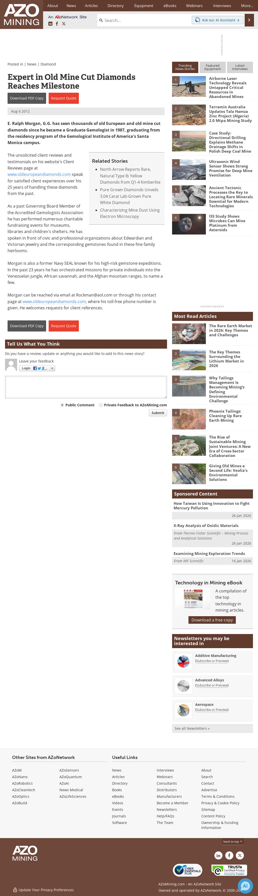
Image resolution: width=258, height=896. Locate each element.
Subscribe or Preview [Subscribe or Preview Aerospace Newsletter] (212, 709)
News (32, 64)
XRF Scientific (193, 560)
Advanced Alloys (209, 680)
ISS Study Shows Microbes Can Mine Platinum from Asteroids (227, 223)
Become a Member (172, 802)
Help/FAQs (165, 815)
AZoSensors (69, 770)
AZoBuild (19, 802)
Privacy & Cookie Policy (220, 802)
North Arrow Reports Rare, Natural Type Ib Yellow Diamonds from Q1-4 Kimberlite (130, 176)
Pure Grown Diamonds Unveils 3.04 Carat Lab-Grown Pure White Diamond (129, 196)
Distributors (167, 789)
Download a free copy (212, 620)
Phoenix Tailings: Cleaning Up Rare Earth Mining (225, 415)
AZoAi (64, 783)
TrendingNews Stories (185, 67)
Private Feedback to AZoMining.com (135, 405)
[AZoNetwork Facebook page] (57, 24)
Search (207, 776)
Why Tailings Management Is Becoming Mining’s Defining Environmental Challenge (226, 389)
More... (247, 5)
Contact (207, 783)
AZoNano (19, 776)
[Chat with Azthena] (245, 885)
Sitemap (208, 809)
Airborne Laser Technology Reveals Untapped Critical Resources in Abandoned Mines (227, 87)
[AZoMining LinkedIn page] (50, 24)
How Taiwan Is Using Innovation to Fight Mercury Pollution (212, 505)
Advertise (209, 789)
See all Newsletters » (192, 728)
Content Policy (213, 815)
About (206, 770)
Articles (118, 776)
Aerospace (204, 704)
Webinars (165, 776)
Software (119, 822)
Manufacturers (169, 796)
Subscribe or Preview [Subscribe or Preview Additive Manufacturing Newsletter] (212, 660)
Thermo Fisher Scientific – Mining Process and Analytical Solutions (211, 535)
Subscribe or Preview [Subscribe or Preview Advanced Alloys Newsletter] (212, 685)
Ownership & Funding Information (219, 825)
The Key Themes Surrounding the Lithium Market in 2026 (226, 358)
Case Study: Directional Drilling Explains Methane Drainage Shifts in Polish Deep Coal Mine (230, 142)
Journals (119, 815)
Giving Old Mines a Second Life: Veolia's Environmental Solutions (228, 472)
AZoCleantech (23, 789)
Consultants (167, 783)
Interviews (165, 770)
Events (117, 809)
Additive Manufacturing (215, 655)
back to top (233, 841)
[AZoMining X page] (64, 24)
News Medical (71, 789)
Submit (158, 412)
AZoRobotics (22, 783)
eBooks (118, 796)
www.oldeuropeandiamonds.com (39, 174)
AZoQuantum (70, 776)
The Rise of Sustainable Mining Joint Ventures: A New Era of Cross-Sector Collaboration (230, 446)
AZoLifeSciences (72, 796)
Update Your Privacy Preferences (43, 889)
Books (117, 789)
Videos (117, 802)
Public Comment (80, 405)
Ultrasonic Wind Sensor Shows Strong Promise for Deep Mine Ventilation (230, 168)
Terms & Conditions (218, 796)
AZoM (17, 770)
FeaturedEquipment (212, 67)
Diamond (48, 64)
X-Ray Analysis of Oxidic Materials (206, 525)
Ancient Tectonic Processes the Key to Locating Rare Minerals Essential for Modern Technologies (231, 196)
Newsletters (167, 809)
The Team (165, 822)
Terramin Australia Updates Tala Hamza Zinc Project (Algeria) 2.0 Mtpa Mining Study (230, 113)
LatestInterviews (240, 67)
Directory (115, 5)
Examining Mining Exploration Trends (209, 553)
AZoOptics (20, 796)
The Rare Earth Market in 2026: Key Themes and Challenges (230, 330)
